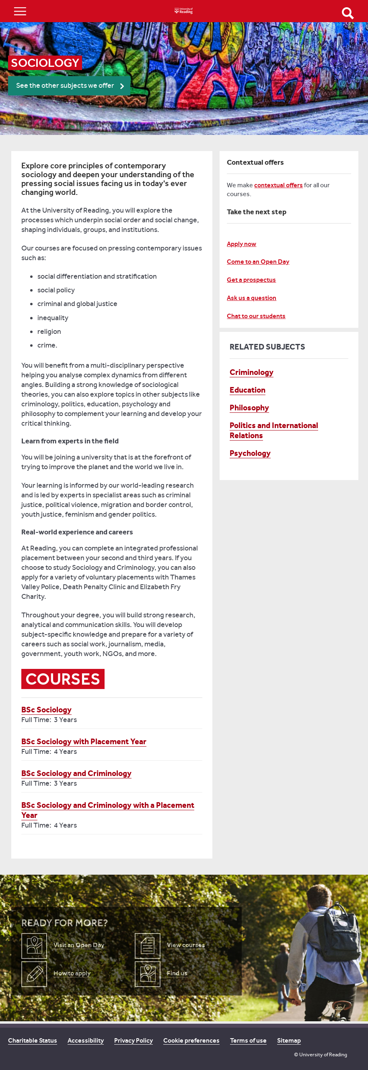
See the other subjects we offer (65, 85)
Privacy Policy (133, 1040)
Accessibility (86, 1040)
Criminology (251, 372)
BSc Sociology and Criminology (76, 773)
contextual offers (278, 185)
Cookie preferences (191, 1040)
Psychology (250, 453)
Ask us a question (251, 298)
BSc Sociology (46, 709)
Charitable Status (32, 1040)
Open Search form (348, 13)
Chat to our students (256, 316)
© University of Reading (320, 1054)
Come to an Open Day (258, 261)
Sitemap (289, 1040)
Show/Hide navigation (20, 11)
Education (247, 390)
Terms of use (248, 1040)
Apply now (241, 244)
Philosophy (249, 407)
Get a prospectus (251, 280)
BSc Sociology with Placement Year (83, 741)
